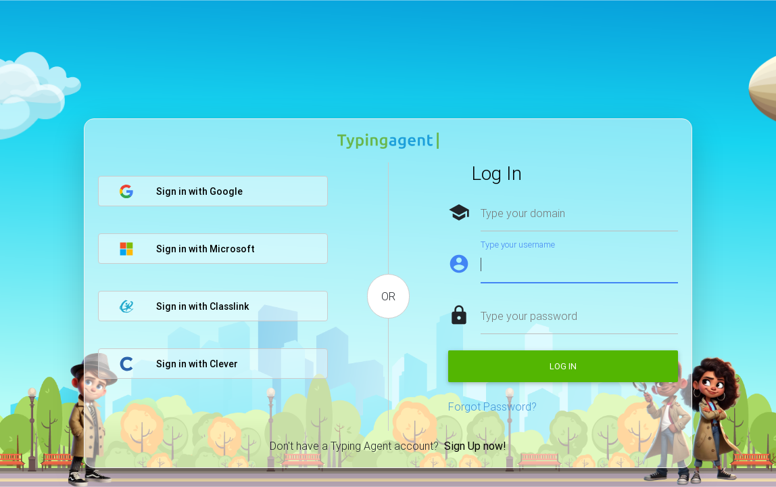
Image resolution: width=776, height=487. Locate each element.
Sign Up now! (475, 446)
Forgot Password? (492, 406)
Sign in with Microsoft (187, 248)
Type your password (529, 316)
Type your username (518, 244)
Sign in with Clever (178, 363)
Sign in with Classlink (184, 306)
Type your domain (523, 213)
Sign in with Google (181, 191)
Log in (563, 366)
